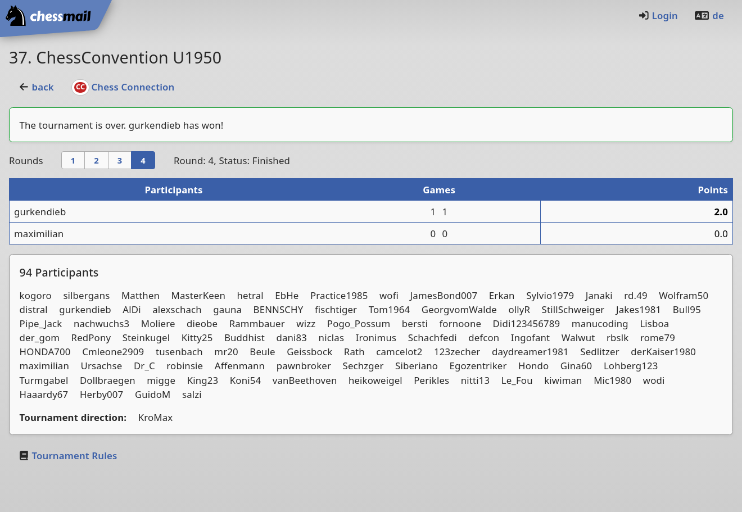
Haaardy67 (44, 394)
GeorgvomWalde (459, 309)
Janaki (599, 295)
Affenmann (240, 365)
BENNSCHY (279, 309)
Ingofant (530, 337)
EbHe (286, 295)
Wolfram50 (683, 295)
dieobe (202, 323)
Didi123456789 (526, 323)
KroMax (155, 417)
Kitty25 (197, 337)
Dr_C (144, 365)
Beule (262, 351)
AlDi (132, 309)
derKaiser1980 (663, 351)
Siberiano (416, 365)
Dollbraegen (107, 380)
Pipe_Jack (41, 323)
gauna (227, 309)
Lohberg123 (631, 365)
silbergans (86, 295)
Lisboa (654, 323)
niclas (332, 337)
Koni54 (245, 380)
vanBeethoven (305, 380)
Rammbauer (257, 323)
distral (34, 309)
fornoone (460, 323)
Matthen (140, 295)
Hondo (533, 365)
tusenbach (179, 351)
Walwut (578, 337)
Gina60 (576, 365)
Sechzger (363, 365)
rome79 (657, 337)
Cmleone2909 (113, 351)
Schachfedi (432, 337)
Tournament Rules (67, 455)
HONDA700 (45, 351)
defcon (483, 337)
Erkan (502, 295)
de (709, 15)
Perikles (431, 380)
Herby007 (101, 394)
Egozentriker (478, 365)
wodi (654, 380)
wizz (305, 323)
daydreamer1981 (530, 351)
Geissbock (309, 351)
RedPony (91, 337)
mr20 (226, 351)
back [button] (36, 86)
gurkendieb (154, 125)
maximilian (39, 233)
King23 (203, 380)
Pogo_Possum (358, 323)
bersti (415, 323)
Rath (354, 351)
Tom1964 (389, 309)
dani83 (291, 337)
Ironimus (376, 337)
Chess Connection (123, 87)
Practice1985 (339, 295)
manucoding (600, 323)
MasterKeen (198, 295)
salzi (192, 394)
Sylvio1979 (550, 295)
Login (658, 15)
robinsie (184, 365)
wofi (389, 295)
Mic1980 (612, 380)
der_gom (40, 337)
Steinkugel (146, 337)
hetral (250, 295)
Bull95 (687, 309)
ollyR (519, 309)
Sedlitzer (599, 351)
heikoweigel (375, 380)
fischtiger (336, 309)
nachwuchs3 (101, 323)
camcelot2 (399, 351)
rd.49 (635, 295)
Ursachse (102, 365)
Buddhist (244, 337)
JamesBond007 (444, 295)
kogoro (36, 295)
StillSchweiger (573, 309)
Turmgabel (44, 380)
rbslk (617, 337)
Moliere (158, 323)
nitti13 (475, 380)
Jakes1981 (638, 309)
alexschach (177, 309)
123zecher (457, 351)
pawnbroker (304, 365)
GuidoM (153, 394)
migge (161, 380)
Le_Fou (517, 380)
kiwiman (563, 380)
